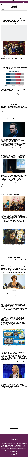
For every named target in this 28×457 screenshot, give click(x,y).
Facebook (16, 345)
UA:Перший (17, 379)
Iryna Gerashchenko (5, 56)
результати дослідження (8, 357)
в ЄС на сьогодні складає (14, 93)
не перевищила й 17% (14, 21)
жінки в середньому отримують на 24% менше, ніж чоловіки (13, 295)
